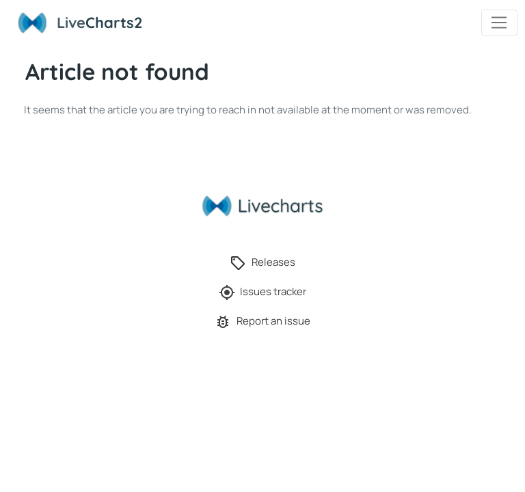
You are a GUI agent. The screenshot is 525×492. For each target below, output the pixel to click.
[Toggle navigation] (499, 23)
